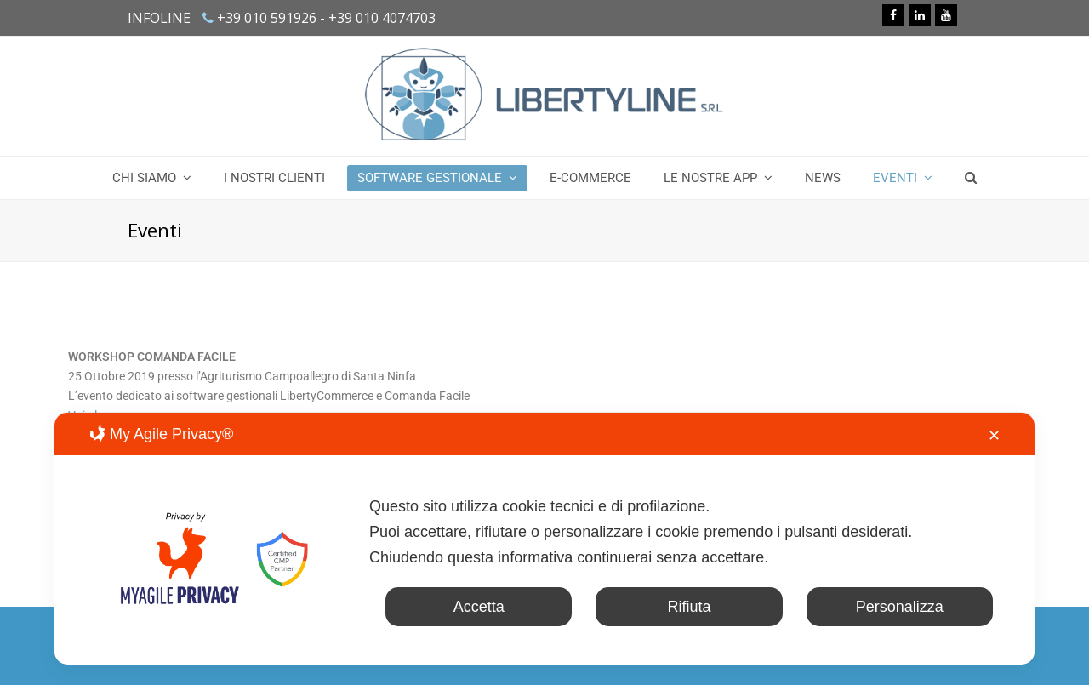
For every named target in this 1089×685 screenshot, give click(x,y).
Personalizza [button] (900, 606)
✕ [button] (994, 435)
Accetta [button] (479, 606)
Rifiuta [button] (688, 606)
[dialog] (544, 539)
